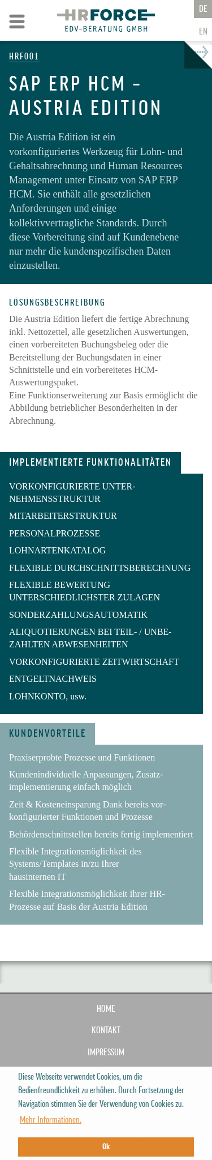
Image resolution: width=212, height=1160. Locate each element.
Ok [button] (106, 1146)
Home (106, 1008)
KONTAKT (106, 1030)
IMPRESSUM (106, 1052)
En (203, 31)
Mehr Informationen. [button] (50, 1119)
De (203, 9)
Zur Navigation (17, 21)
